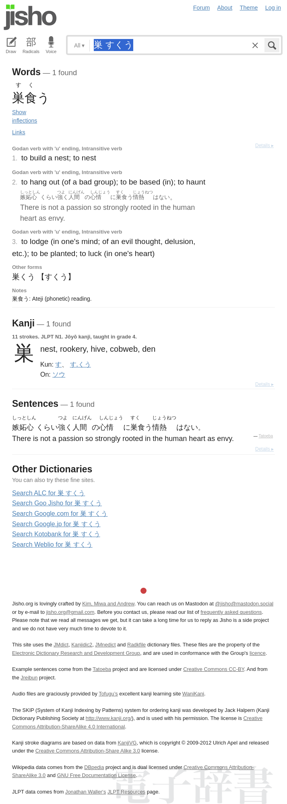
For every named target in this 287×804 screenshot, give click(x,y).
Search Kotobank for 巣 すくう (56, 534)
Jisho (30, 17)
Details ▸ (264, 145)
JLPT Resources (126, 792)
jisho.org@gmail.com (70, 612)
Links (18, 132)
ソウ (58, 374)
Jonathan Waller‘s (85, 792)
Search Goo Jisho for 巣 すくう (57, 503)
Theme (249, 7)
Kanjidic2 (81, 645)
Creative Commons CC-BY (213, 669)
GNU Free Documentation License (96, 775)
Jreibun (29, 678)
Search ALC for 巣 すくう (48, 493)
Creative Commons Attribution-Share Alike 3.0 (87, 751)
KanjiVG (127, 743)
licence (258, 653)
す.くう (80, 364)
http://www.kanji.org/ (109, 718)
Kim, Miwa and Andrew (108, 604)
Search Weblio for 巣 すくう (52, 544)
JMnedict (105, 645)
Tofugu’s (108, 694)
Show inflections (24, 116)
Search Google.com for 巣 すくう (59, 513)
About (225, 7)
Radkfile (136, 645)
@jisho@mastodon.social (244, 604)
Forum (201, 7)
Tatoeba (265, 436)
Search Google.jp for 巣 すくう (56, 524)
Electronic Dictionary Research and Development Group (76, 653)
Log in (273, 7)
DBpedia (94, 767)
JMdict (61, 645)
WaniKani (193, 694)
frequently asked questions (231, 612)
